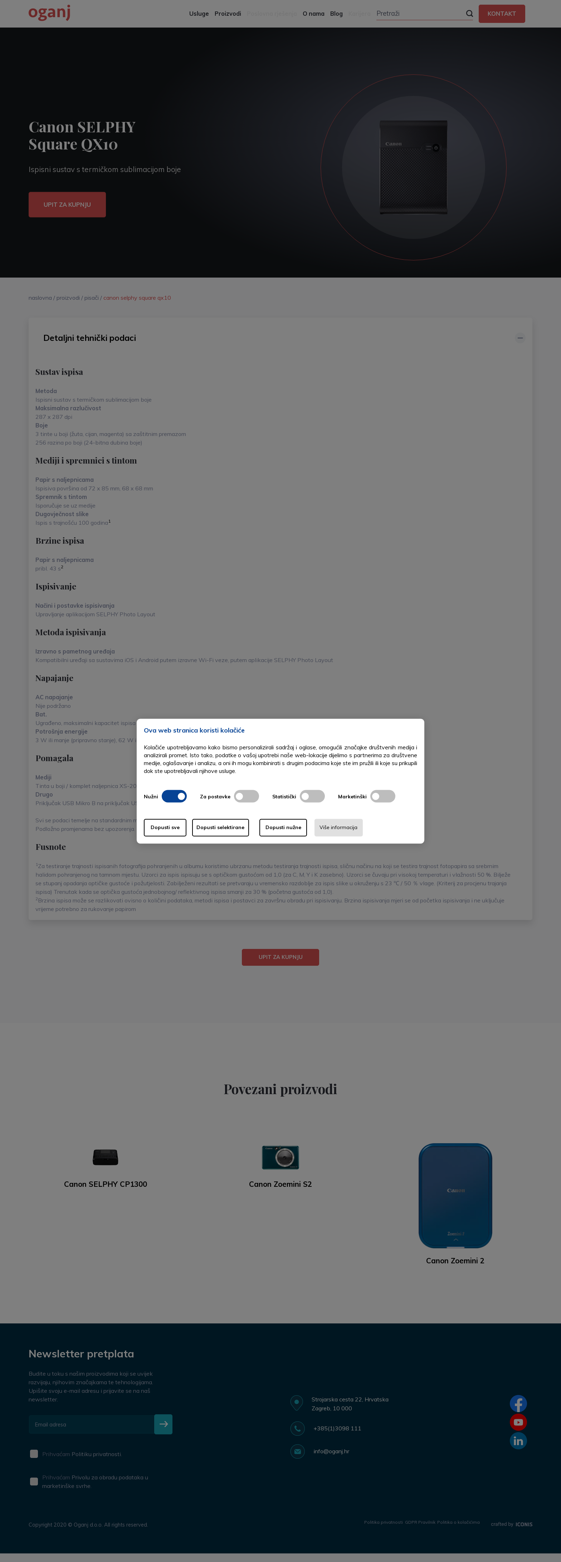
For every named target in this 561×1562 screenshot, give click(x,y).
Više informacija (376, 827)
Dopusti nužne (308, 827)
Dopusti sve (172, 827)
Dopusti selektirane (240, 827)
